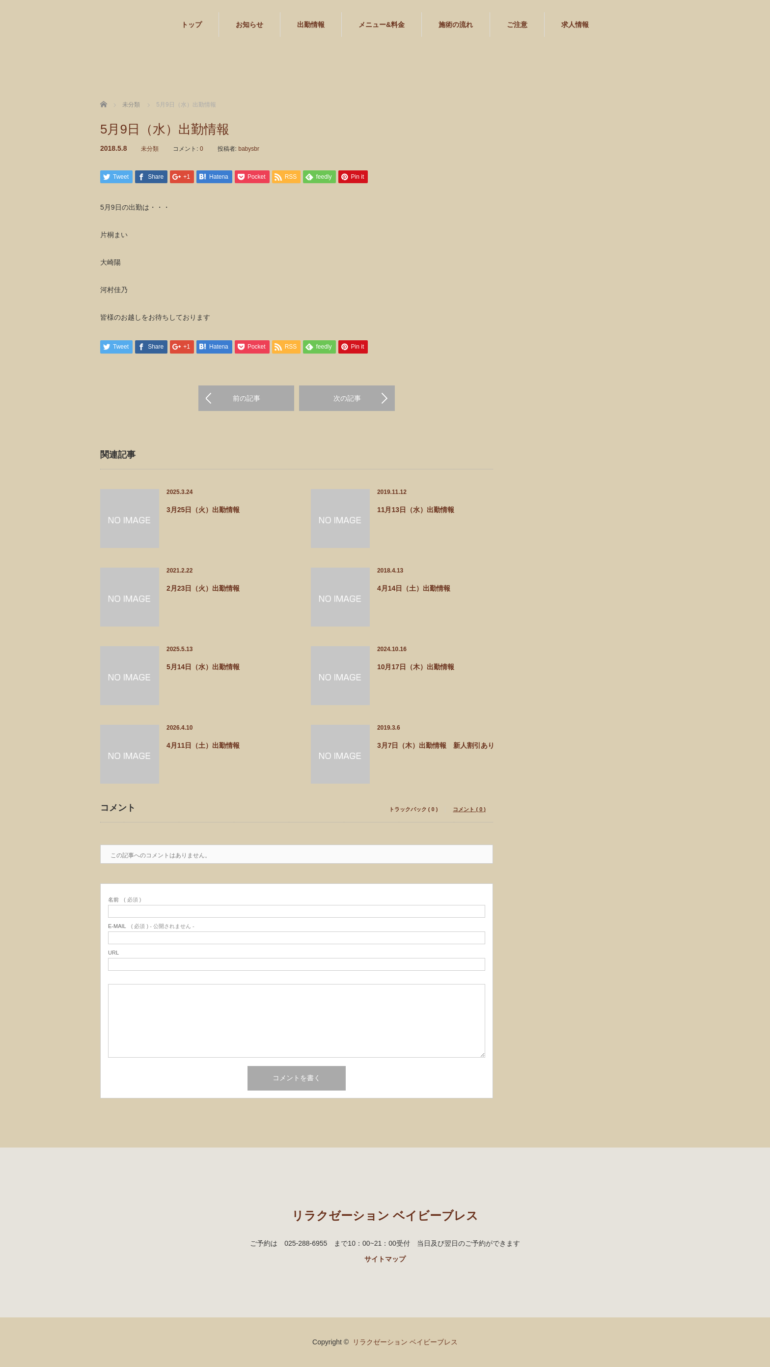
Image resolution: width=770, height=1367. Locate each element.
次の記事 (347, 399)
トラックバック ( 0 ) (413, 810)
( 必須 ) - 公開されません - (151, 927)
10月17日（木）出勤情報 (415, 667)
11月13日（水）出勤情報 (415, 510)
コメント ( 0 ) (469, 810)
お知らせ (249, 24)
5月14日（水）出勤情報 (203, 667)
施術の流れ (456, 24)
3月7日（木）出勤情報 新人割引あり (436, 746)
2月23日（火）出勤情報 (203, 589)
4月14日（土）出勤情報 (413, 589)
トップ (191, 24)
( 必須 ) (124, 900)
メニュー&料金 (381, 24)
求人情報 (575, 24)
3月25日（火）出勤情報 (203, 510)
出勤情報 (311, 24)
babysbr (248, 148)
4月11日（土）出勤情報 (203, 746)
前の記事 (246, 399)
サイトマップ (385, 1259)
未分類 (150, 148)
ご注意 (517, 24)
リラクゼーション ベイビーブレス (385, 1216)
